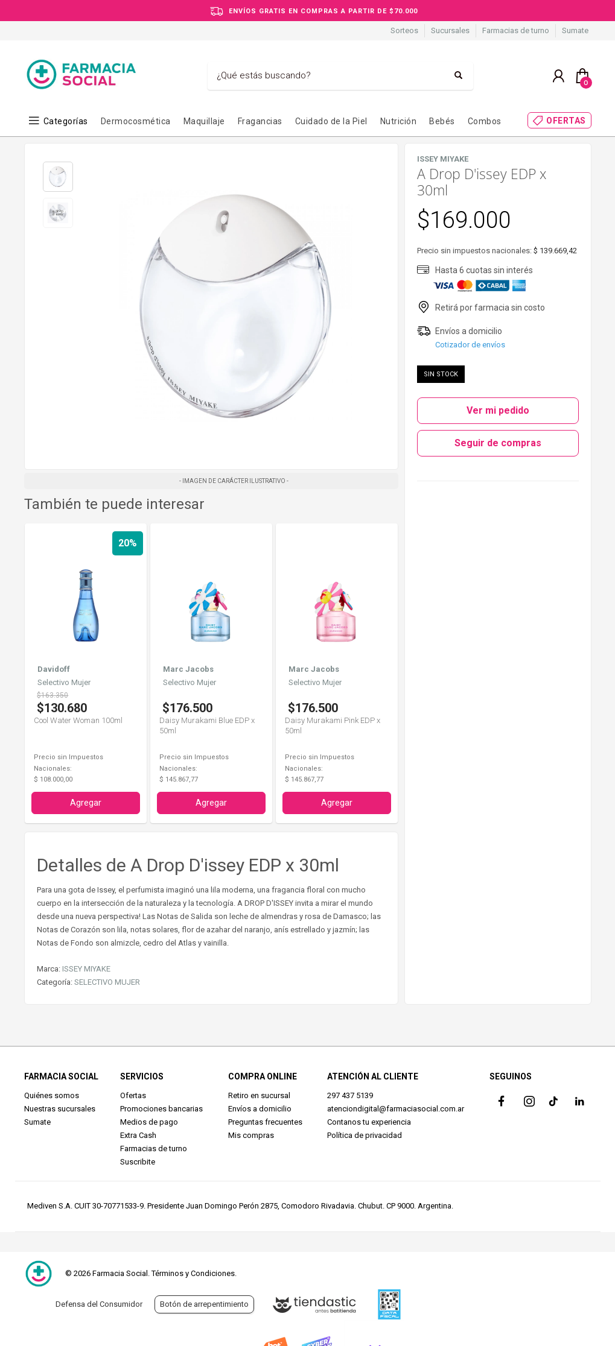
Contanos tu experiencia (369, 1121)
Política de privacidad (364, 1135)
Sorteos (404, 30)
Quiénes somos (51, 1095)
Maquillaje (204, 121)
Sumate (575, 30)
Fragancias (260, 121)
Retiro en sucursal (259, 1095)
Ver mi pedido (498, 410)
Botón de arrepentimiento (204, 1304)
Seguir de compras (497, 443)
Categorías (65, 121)
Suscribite (137, 1161)
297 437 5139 (350, 1095)
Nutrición (398, 121)
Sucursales (450, 30)
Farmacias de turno (515, 30)
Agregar (85, 802)
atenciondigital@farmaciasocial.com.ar (395, 1108)
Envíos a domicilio (260, 1108)
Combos (485, 121)
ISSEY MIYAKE (86, 968)
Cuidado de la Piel (331, 121)
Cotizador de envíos (470, 344)
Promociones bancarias (161, 1108)
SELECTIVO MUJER (107, 982)
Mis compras (251, 1135)
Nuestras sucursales (59, 1108)
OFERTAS (566, 120)
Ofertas (133, 1095)
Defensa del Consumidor (99, 1304)
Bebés (442, 121)
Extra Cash (138, 1135)
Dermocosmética (136, 121)
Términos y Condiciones (193, 1273)
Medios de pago (149, 1121)
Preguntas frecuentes (265, 1121)
